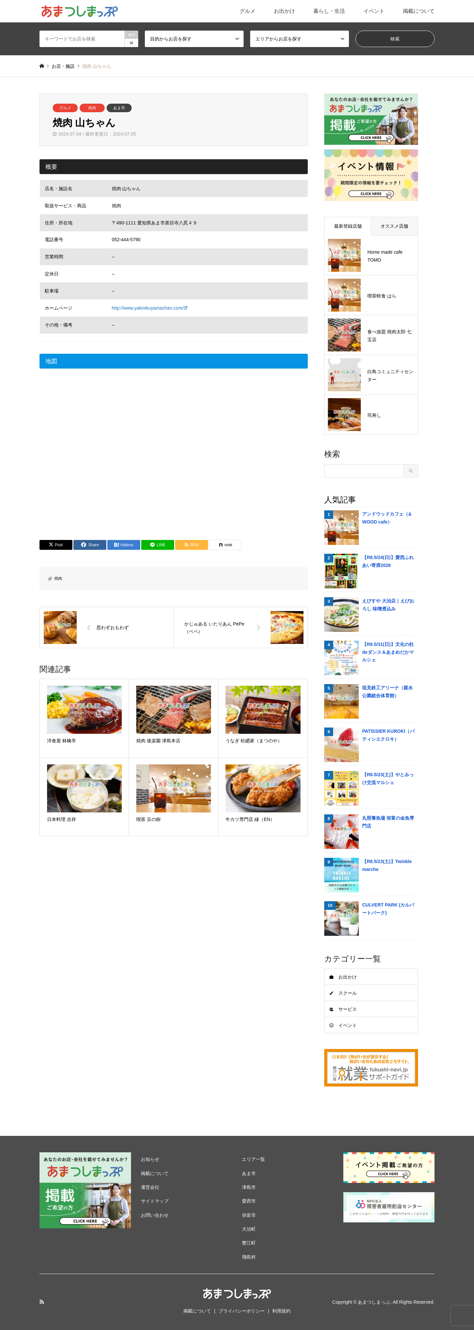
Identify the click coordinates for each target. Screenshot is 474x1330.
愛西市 (249, 1201)
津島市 (249, 1187)
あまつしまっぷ (374, 1302)
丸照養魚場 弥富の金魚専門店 (388, 822)
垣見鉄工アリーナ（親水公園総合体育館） (387, 691)
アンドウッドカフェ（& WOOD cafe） (386, 517)
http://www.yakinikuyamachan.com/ (148, 308)
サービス (347, 1009)
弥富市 (249, 1215)
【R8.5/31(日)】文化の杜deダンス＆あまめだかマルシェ (387, 652)
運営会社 (150, 1187)
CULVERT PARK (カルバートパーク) (388, 908)
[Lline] (157, 545)
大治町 (249, 1229)
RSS (42, 1301)
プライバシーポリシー (242, 1311)
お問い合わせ (155, 1215)
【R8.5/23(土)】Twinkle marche (387, 865)
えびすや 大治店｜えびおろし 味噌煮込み (388, 604)
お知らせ (150, 1159)
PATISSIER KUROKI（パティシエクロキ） (388, 735)
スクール (347, 993)
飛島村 (249, 1257)
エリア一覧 (253, 1159)
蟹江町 (249, 1242)
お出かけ (284, 11)
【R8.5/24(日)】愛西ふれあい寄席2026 (387, 561)
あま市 (119, 108)
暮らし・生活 (329, 11)
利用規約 (281, 1311)
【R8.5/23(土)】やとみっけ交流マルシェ (387, 778)
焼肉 (92, 108)
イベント (373, 11)
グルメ (247, 11)
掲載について (418, 11)
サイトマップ (155, 1201)
